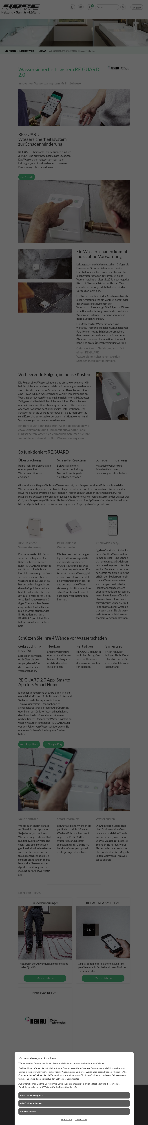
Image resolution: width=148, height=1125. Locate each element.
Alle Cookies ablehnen (31, 1103)
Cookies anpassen (28, 1111)
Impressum (66, 1119)
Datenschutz (81, 1119)
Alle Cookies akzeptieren (32, 1095)
